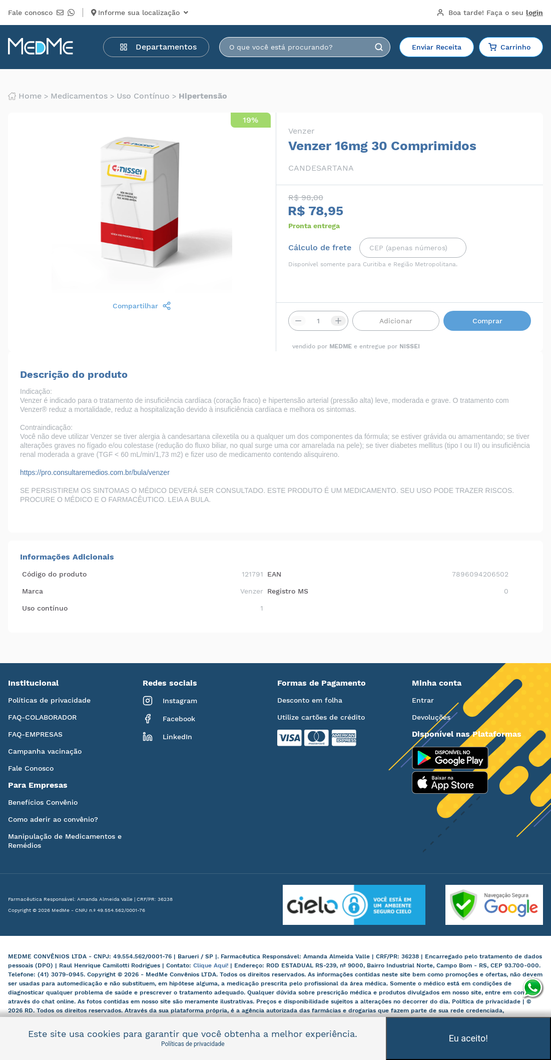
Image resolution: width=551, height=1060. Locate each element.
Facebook (169, 719)
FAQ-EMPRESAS (35, 734)
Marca (32, 591)
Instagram (170, 701)
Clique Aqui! (211, 965)
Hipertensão (203, 96)
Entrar (423, 700)
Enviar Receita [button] (436, 47)
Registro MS (287, 591)
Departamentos (158, 47)
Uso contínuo (143, 96)
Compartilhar (142, 305)
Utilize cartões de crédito (321, 717)
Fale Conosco (31, 768)
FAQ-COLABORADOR (42, 717)
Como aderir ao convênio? (53, 819)
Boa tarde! (489, 12)
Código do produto (54, 574)
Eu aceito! (468, 1038)
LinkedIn (167, 737)
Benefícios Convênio (43, 802)
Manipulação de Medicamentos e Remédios (65, 840)
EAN (274, 574)
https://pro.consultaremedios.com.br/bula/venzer (95, 472)
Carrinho (509, 47)
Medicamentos (79, 96)
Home (25, 96)
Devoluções (431, 717)
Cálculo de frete (319, 247)
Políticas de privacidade (49, 700)
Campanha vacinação (45, 751)
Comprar (487, 321)
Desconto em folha (309, 700)
